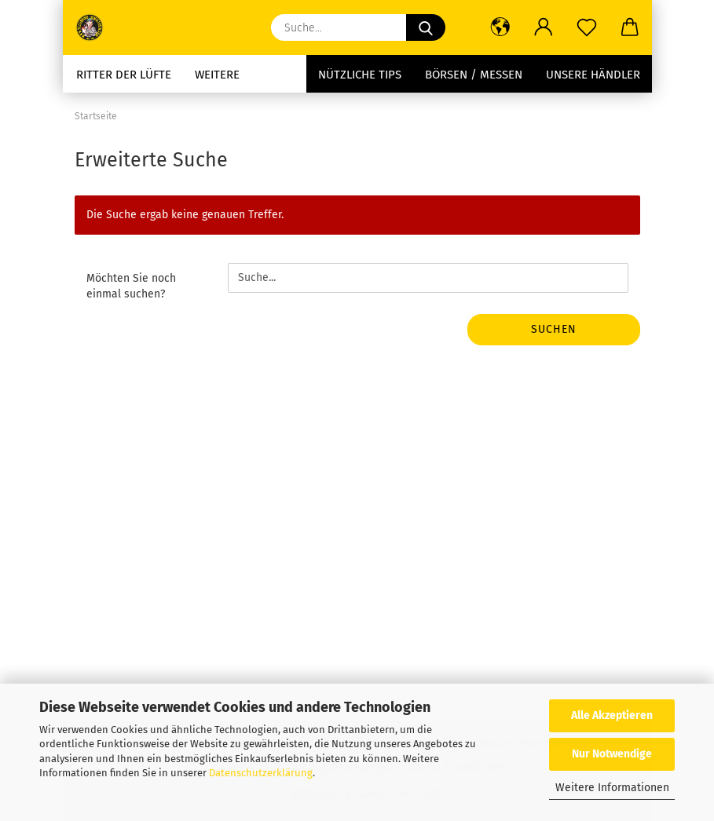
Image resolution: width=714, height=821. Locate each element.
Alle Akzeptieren (612, 715)
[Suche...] (425, 27)
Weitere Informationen (612, 787)
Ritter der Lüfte (123, 75)
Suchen (554, 329)
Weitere (217, 75)
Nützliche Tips (359, 75)
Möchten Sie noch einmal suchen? (131, 286)
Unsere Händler (593, 75)
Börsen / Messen (473, 75)
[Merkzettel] (587, 27)
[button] (500, 27)
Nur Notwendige (612, 754)
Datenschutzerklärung (261, 773)
